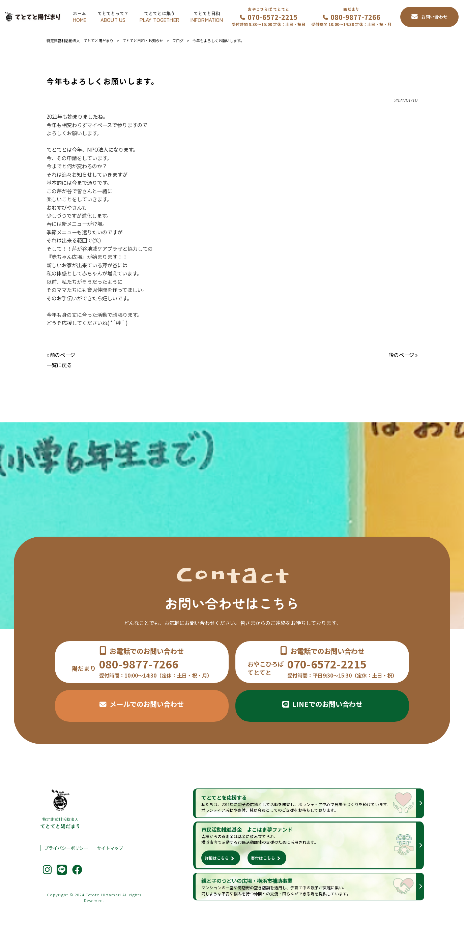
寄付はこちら (263, 858)
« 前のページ (61, 354)
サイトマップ (110, 848)
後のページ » (403, 354)
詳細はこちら (217, 858)
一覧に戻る (59, 364)
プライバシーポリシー (66, 848)
